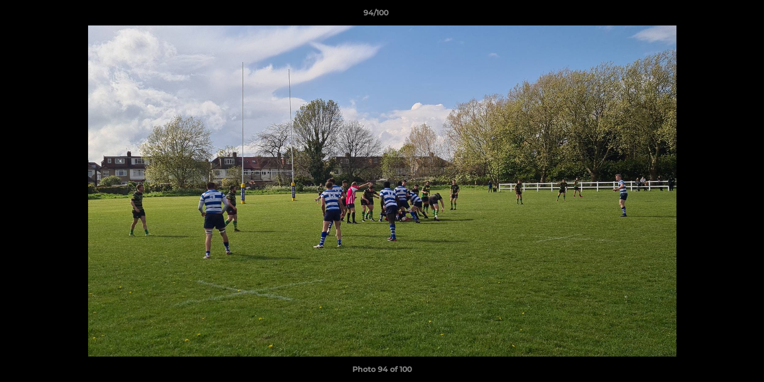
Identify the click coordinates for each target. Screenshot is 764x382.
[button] (719, 15)
